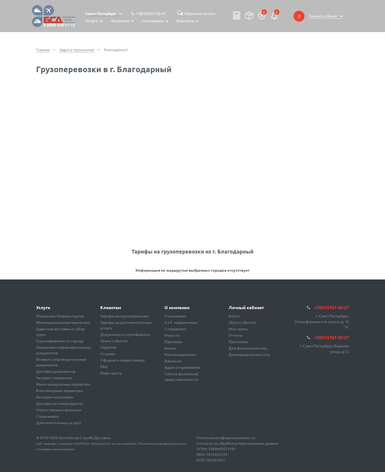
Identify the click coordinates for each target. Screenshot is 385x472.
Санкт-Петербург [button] (101, 13)
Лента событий (114, 340)
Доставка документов (55, 371)
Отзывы (107, 353)
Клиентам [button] (120, 20)
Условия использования (56, 449)
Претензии (238, 341)
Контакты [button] (185, 20)
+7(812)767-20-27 (150, 13)
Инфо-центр (111, 372)
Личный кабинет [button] (323, 15)
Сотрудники (175, 328)
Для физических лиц (248, 348)
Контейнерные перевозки (59, 390)
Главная (43, 49)
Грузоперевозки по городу (59, 340)
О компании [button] (153, 20)
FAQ (104, 366)
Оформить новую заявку (122, 360)
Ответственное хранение (58, 409)
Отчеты (235, 335)
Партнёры (173, 341)
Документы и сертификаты (125, 334)
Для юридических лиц (249, 354)
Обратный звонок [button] (195, 13)
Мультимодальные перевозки (63, 384)
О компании (175, 315)
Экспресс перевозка (54, 377)
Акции (170, 348)
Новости (172, 335)
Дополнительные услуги (58, 422)
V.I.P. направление (181, 322)
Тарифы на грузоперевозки (124, 315)
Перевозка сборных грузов (60, 315)
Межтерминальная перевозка (63, 322)
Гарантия (108, 347)
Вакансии (173, 360)
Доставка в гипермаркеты (59, 403)
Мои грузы (238, 328)
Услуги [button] (92, 20)
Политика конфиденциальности (162, 443)
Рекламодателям (180, 354)
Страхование (47, 416)
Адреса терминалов (77, 49)
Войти (234, 315)
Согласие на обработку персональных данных (237, 443)
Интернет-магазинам (54, 397)
